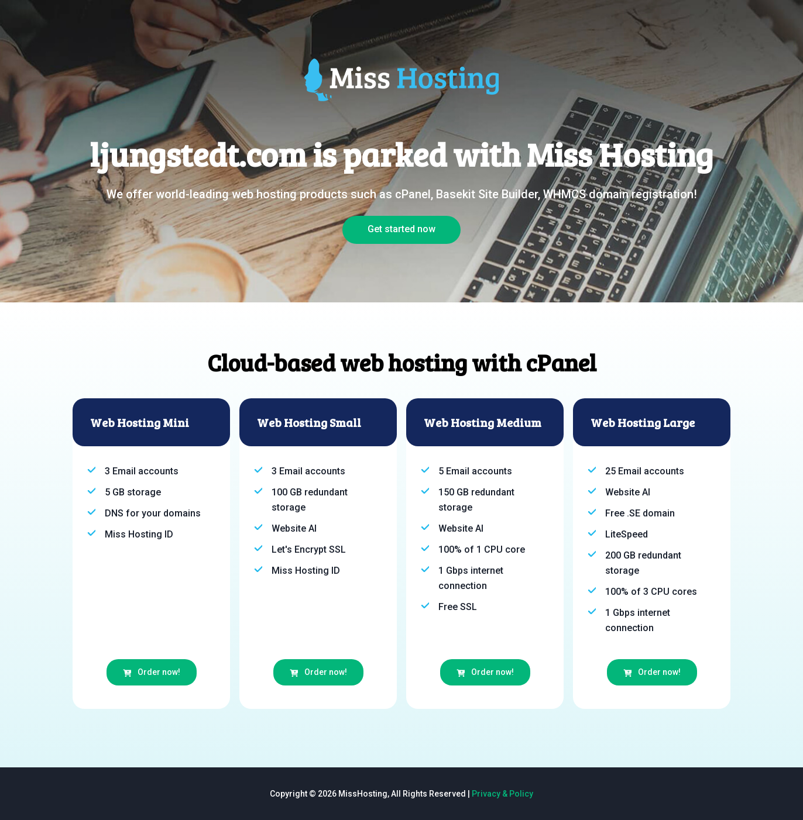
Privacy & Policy (502, 793)
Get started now (401, 229)
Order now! (151, 672)
